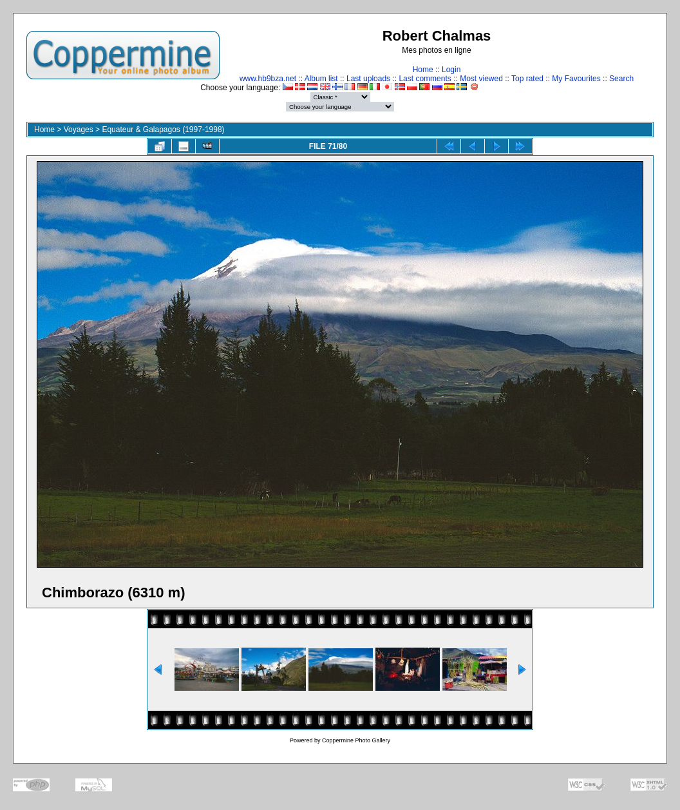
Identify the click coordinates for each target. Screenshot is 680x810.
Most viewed (481, 78)
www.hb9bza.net (268, 78)
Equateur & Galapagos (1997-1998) (163, 129)
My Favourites (576, 78)
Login (451, 69)
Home (423, 69)
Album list (321, 78)
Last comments (425, 78)
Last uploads (368, 78)
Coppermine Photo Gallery (356, 740)
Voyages (78, 129)
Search (621, 78)
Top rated (527, 78)
